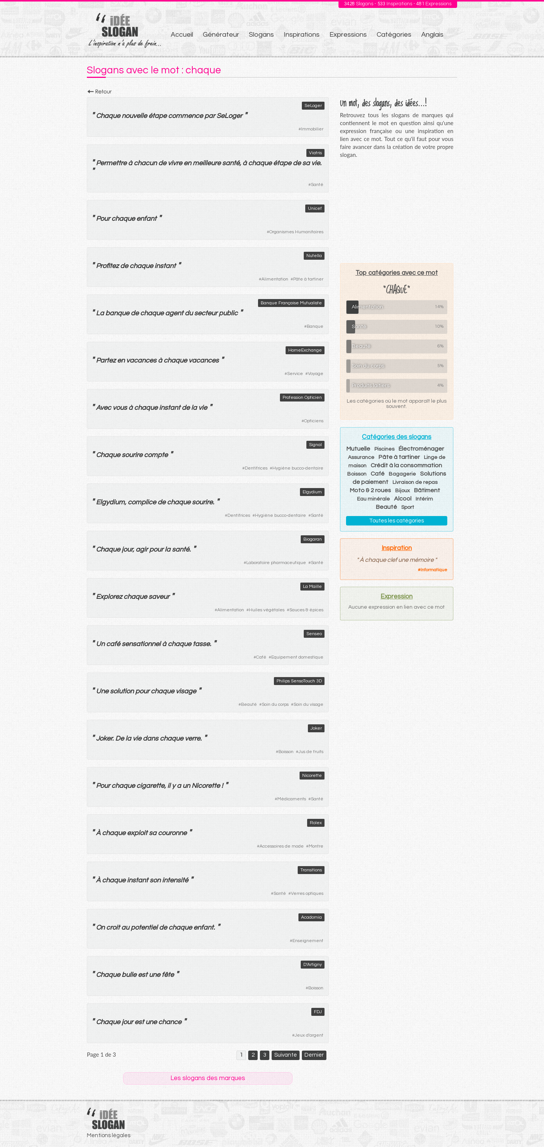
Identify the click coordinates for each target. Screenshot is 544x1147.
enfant (146, 218)
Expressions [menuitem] (348, 34)
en (187, 163)
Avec (103, 407)
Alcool (402, 499)
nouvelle (134, 115)
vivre (175, 163)
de (162, 163)
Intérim (424, 499)
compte (156, 455)
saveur (158, 596)
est (142, 974)
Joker (316, 728)
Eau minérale (373, 499)
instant (165, 266)
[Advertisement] (396, 210)
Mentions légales (108, 1135)
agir (142, 549)
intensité (175, 880)
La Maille (312, 586)
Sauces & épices (306, 610)
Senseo (314, 633)
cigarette (150, 785)
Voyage (315, 373)
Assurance (361, 457)
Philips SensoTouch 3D (299, 681)
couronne (172, 833)
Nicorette (312, 775)
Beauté (249, 704)
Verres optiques (307, 893)
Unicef (315, 208)
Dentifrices (256, 468)
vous (120, 407)
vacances (141, 360)
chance (169, 1022)
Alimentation (274, 279)
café (113, 644)
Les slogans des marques (207, 1078)
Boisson (286, 751)
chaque (260, 163)
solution (122, 691)
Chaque (108, 115)
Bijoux (402, 490)
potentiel (144, 927)
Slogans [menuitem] (261, 34)
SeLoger (313, 105)
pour (156, 549)
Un (100, 644)
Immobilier (312, 129)
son (155, 880)
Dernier (314, 1055)
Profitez (107, 266)
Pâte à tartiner (308, 279)
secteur (205, 313)
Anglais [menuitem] (432, 34)
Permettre (111, 163)
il (168, 785)
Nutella (314, 255)
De (119, 738)
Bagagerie (402, 474)
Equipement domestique (297, 657)
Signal (315, 444)
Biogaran (312, 539)
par (209, 115)
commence (185, 115)
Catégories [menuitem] (394, 34)
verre (192, 738)
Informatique (433, 569)
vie (315, 163)
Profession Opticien (302, 397)
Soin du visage (308, 704)
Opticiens (313, 420)
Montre (316, 846)
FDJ (318, 1011)
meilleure (207, 163)
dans (150, 738)
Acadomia (311, 917)
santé (231, 163)
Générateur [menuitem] (221, 34)
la (194, 407)
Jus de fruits (310, 751)
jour (127, 549)
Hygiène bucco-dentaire (297, 468)
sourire (132, 455)
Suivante (285, 1055)
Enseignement (307, 940)
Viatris (315, 152)
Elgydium (312, 492)
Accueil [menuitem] (182, 34)
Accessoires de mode (282, 846)
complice (142, 502)
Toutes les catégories (396, 521)
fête (168, 974)
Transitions (311, 870)
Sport (407, 507)
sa (306, 163)
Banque (315, 326)
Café (261, 657)
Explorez (109, 596)
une (154, 974)
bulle (129, 974)
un (186, 785)
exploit (137, 833)
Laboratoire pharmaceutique (276, 562)
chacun (145, 163)
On (100, 927)
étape (157, 115)
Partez (106, 360)
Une (102, 691)
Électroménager (421, 449)
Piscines (384, 449)
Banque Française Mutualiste (291, 303)
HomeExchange (305, 350)
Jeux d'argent (309, 1035)
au (125, 927)
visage (186, 691)
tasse (201, 644)
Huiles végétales (266, 610)
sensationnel (141, 644)
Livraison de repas (415, 482)
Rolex (316, 822)
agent (174, 313)
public (228, 313)
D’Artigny (312, 964)
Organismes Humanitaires (296, 231)
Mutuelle (358, 449)
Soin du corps (275, 704)
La (100, 313)
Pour (103, 218)
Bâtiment (427, 490)
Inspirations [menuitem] (302, 34)
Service (295, 373)
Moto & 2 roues (370, 490)
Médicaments (291, 799)
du (189, 313)
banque (117, 313)
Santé (317, 184)
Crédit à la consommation (406, 465)
